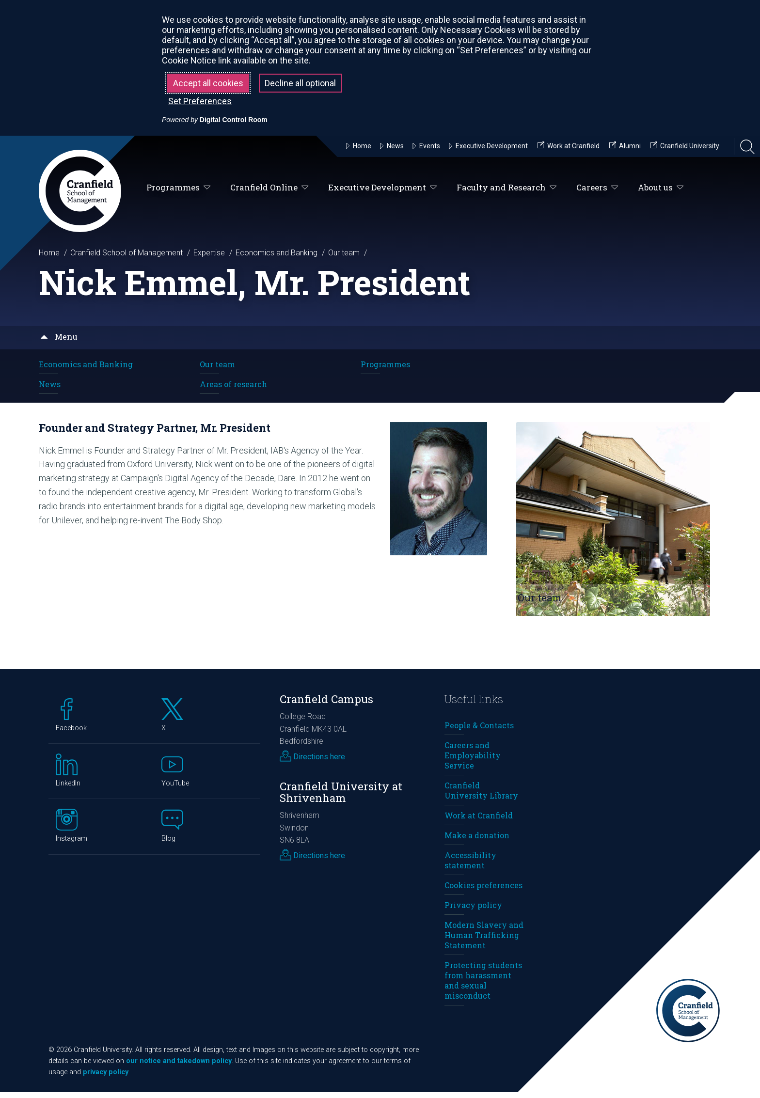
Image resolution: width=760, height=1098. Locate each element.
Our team (344, 252)
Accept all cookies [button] (208, 83)
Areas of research (233, 384)
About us (661, 188)
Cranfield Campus (326, 705)
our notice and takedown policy (179, 1067)
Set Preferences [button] (200, 101)
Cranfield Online (269, 188)
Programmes (178, 188)
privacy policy (105, 1078)
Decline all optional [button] (300, 83)
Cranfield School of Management (126, 252)
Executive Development (382, 188)
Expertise (209, 252)
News (50, 384)
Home (49, 252)
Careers (597, 188)
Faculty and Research (507, 188)
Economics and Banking (276, 252)
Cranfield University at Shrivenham (341, 797)
